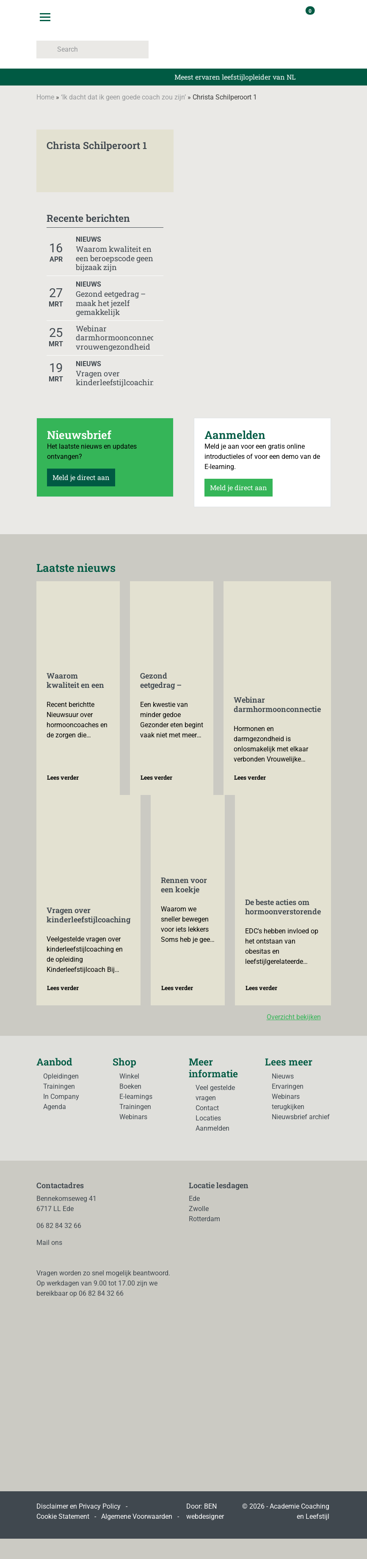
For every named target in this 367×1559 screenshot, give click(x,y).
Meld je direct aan (81, 477)
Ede (194, 1199)
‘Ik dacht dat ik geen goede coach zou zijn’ (123, 97)
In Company (61, 1097)
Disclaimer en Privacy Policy (78, 1506)
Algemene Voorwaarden (136, 1516)
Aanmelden (212, 1128)
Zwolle (199, 1209)
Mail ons (49, 1243)
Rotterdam (204, 1219)
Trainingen (59, 1086)
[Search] (92, 49)
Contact (207, 1108)
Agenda (54, 1107)
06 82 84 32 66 (58, 1226)
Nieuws (283, 1076)
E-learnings (135, 1097)
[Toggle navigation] (45, 16)
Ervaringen (288, 1086)
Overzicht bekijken (299, 1017)
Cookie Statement (62, 1516)
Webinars (133, 1117)
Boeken (130, 1086)
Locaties (208, 1118)
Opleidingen (61, 1076)
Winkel (129, 1076)
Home (45, 97)
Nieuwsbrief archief (301, 1117)
